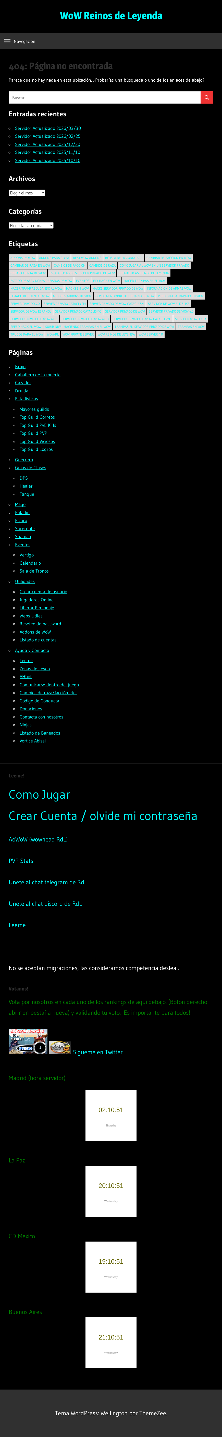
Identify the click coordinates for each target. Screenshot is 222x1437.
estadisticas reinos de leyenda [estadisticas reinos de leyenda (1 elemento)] (144, 273)
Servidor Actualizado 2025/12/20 (47, 144)
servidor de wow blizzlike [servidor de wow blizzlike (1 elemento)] (168, 304)
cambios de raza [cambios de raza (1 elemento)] (102, 265)
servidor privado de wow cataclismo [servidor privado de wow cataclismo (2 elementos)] (142, 319)
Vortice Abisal (33, 741)
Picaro (21, 520)
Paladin (22, 512)
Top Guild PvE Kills (38, 425)
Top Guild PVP (33, 433)
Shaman (23, 536)
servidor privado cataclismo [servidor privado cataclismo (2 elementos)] (78, 311)
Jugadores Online (37, 600)
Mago (20, 504)
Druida (21, 391)
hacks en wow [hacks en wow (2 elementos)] (77, 288)
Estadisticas (26, 399)
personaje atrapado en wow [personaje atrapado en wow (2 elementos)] (181, 296)
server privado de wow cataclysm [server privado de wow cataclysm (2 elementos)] (117, 304)
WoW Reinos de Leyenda (111, 15)
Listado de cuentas (38, 640)
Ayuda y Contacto (32, 650)
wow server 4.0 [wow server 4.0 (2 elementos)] (151, 334)
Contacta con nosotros (41, 717)
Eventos (22, 545)
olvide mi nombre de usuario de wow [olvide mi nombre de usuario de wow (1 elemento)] (124, 296)
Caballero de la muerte (37, 375)
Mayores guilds (34, 409)
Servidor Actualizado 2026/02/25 (47, 136)
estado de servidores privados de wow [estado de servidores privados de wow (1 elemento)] (41, 281)
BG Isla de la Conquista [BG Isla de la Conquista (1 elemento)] (124, 258)
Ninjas (26, 725)
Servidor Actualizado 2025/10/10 (47, 160)
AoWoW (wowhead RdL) (38, 839)
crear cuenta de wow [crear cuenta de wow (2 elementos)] (28, 273)
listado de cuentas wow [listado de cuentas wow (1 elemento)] (29, 296)
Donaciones (31, 709)
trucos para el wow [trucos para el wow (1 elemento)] (26, 334)
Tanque (27, 494)
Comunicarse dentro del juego (49, 685)
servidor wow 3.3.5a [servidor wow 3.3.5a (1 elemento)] (190, 319)
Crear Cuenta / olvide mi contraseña (103, 815)
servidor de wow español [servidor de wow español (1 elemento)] (30, 311)
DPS (24, 478)
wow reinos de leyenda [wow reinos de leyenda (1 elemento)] (116, 334)
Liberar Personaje (37, 608)
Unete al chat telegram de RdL (48, 882)
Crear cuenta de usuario (43, 591)
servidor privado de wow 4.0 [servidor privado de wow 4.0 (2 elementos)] (171, 311)
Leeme (26, 660)
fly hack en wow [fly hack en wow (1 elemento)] (106, 281)
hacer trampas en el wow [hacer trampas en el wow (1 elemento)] (145, 281)
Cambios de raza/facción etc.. (48, 693)
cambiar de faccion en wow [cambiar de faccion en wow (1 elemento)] (168, 258)
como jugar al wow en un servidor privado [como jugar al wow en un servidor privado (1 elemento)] (154, 265)
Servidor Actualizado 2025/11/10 (47, 152)
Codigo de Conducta (39, 701)
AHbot (26, 676)
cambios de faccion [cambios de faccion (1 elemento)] (69, 265)
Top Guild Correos (37, 417)
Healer (26, 486)
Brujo (20, 366)
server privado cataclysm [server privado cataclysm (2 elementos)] (65, 304)
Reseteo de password (40, 624)
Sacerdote (25, 528)
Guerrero (24, 460)
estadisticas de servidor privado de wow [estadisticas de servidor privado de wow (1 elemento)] (82, 273)
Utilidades (25, 581)
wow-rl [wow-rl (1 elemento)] (53, 334)
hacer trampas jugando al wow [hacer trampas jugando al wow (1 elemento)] (36, 288)
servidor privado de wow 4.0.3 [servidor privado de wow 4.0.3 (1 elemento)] (85, 319)
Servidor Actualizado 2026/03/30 (48, 128)
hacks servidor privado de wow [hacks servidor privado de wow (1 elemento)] (118, 288)
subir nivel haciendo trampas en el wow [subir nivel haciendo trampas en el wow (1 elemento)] (78, 327)
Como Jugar (39, 794)
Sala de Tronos (34, 571)
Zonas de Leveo (35, 669)
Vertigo (27, 555)
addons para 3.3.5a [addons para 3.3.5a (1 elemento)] (54, 258)
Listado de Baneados (40, 733)
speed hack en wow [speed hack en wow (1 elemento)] (25, 327)
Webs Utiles (31, 616)
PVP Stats (21, 860)
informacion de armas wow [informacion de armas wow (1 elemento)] (169, 288)
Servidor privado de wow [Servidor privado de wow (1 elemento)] (125, 311)
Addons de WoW (35, 632)
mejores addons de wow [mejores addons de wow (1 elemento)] (72, 296)
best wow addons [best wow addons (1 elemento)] (87, 258)
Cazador (23, 383)
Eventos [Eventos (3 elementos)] (82, 281)
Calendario (30, 563)
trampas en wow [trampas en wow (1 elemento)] (191, 327)
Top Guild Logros (36, 449)
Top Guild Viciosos (37, 441)
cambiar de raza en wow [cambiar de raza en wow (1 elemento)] (30, 265)
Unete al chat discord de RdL (45, 903)
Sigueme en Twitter (98, 1052)
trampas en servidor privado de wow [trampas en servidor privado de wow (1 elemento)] (144, 327)
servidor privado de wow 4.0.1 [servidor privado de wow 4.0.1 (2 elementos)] (34, 319)
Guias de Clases (30, 467)
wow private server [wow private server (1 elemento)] (78, 334)
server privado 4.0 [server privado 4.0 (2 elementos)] (25, 304)
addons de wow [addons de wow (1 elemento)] (22, 258)
